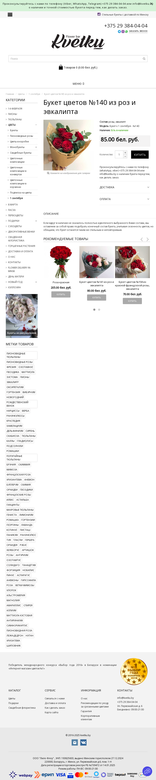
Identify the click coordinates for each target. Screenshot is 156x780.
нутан (29, 635)
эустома (12, 377)
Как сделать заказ (55, 707)
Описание (51, 214)
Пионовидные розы (21, 136)
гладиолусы (25, 441)
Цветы (12, 125)
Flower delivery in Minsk (19, 269)
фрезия (11, 367)
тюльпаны (29, 436)
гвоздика (13, 372)
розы (10, 555)
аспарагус (23, 575)
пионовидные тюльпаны (16, 355)
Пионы (12, 114)
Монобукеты (17, 147)
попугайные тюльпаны (14, 457)
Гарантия (86, 711)
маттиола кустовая (19, 615)
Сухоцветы (15, 226)
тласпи (18, 540)
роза (10, 585)
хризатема (13, 640)
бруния (11, 464)
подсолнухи (15, 446)
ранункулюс (28, 535)
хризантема (14, 479)
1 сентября (16, 198)
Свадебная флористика (16, 238)
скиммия (24, 464)
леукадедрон (15, 635)
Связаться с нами (55, 698)
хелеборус (13, 550)
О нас (11, 256)
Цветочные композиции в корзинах (18, 183)
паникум (12, 535)
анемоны (13, 580)
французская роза (19, 474)
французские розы (19, 494)
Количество (106, 154)
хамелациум (14, 426)
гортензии (28, 520)
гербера (29, 540)
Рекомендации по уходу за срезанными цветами (95, 704)
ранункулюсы (16, 415)
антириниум (15, 620)
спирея (28, 605)
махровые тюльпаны (20, 509)
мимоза (12, 469)
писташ (25, 530)
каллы (10, 441)
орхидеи (12, 489)
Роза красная (61, 282)
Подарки (13, 220)
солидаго (13, 565)
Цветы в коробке (19, 141)
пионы (24, 377)
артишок (28, 550)
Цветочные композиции (17, 160)
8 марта (13, 204)
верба (25, 410)
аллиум (11, 610)
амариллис (14, 605)
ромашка (13, 520)
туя (9, 540)
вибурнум (29, 392)
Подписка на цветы (21, 192)
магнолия (13, 600)
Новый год (15, 282)
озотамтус (14, 560)
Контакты (14, 262)
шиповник (14, 645)
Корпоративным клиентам (90, 717)
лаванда (26, 525)
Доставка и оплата (20, 251)
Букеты (14, 130)
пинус (10, 575)
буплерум (12, 484)
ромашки (13, 451)
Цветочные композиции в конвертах (18, 171)
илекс (10, 499)
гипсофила (28, 580)
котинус (12, 530)
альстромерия (16, 595)
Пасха (12, 210)
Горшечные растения (21, 246)
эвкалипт (13, 382)
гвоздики (26, 489)
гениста (12, 515)
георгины (13, 525)
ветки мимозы (24, 585)
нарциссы (13, 410)
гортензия (13, 392)
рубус (23, 545)
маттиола (28, 372)
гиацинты (13, 504)
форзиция (13, 570)
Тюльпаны (15, 119)
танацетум (29, 565)
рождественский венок (17, 404)
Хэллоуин (14, 287)
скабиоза (13, 436)
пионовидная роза (19, 630)
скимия (26, 484)
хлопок (11, 590)
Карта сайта (51, 712)
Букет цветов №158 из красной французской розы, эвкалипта (132, 285)
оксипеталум (15, 387)
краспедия (13, 420)
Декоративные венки (21, 231)
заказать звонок (138, 30)
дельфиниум (15, 431)
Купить (140, 155)
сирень (30, 431)
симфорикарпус (17, 625)
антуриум (22, 555)
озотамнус (26, 367)
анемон (29, 479)
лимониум (26, 515)
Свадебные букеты (20, 152)
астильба (22, 499)
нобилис (28, 570)
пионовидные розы (20, 362)
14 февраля (15, 108)
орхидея (12, 545)
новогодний (15, 397)
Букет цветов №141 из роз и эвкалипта (96, 283)
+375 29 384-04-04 (114, 3)
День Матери (16, 276)
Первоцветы (15, 215)
